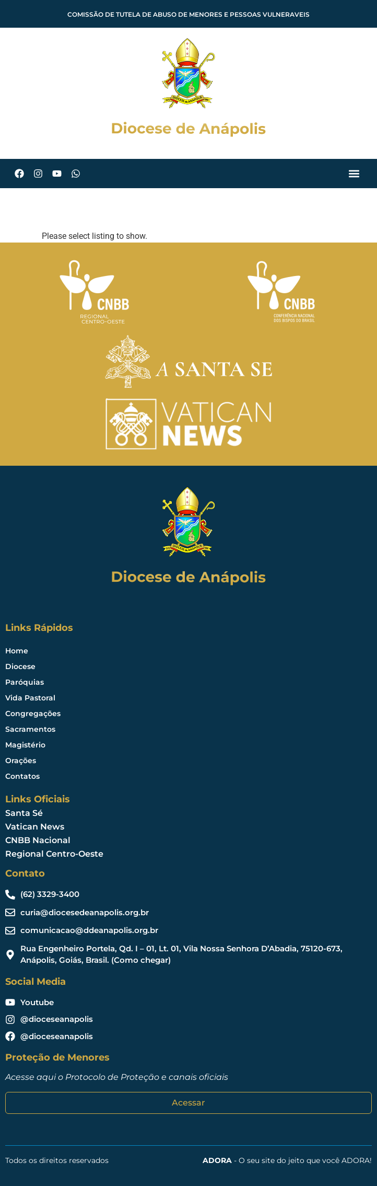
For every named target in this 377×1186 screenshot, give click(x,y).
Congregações (33, 713)
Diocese (20, 666)
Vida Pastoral (30, 698)
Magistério (25, 745)
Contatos (22, 776)
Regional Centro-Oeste (54, 854)
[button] (353, 173)
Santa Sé (24, 813)
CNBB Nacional (37, 840)
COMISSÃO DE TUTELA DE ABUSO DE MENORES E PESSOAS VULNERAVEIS (188, 14)
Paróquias (24, 682)
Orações (20, 760)
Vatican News (34, 827)
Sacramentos (30, 729)
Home (16, 650)
